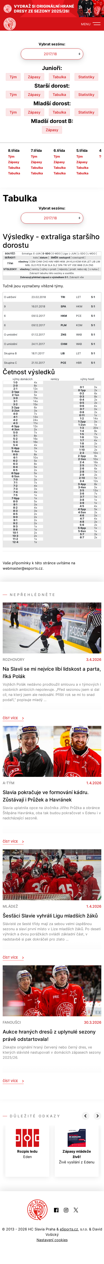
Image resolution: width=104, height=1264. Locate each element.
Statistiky (86, 77)
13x (35, 417)
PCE (39, 265)
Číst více (13, 718)
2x (35, 429)
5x (35, 395)
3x (35, 391)
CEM (32, 261)
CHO (45, 261)
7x (35, 413)
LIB (93, 261)
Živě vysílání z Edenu (76, 1146)
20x (95, 427)
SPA (60, 265)
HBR (56, 261)
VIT (69, 265)
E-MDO (56, 253)
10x (35, 457)
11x (35, 398)
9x (95, 456)
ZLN (85, 265)
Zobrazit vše (76, 277)
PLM (44, 265)
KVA (84, 261)
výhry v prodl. (49, 269)
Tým (13, 77)
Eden (27, 1144)
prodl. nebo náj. (78, 269)
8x (35, 385)
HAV (51, 261)
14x (35, 401)
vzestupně (78, 257)
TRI (65, 265)
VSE (74, 265)
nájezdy (63, 269)
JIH (68, 261)
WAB (79, 265)
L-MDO (91, 253)
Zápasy (34, 77)
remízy (35, 269)
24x (35, 420)
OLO (33, 265)
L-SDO (81, 253)
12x (35, 388)
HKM (62, 261)
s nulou (93, 269)
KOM (78, 261)
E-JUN (37, 253)
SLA (50, 265)
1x (35, 451)
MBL (27, 265)
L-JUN (72, 253)
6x (35, 407)
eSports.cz (69, 1229)
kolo (35, 257)
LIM (98, 261)
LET (89, 261)
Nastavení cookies (52, 1240)
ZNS (90, 265)
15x (35, 404)
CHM (39, 261)
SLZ (55, 265)
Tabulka (59, 77)
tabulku (44, 273)
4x (35, 382)
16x (35, 438)
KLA (72, 261)
